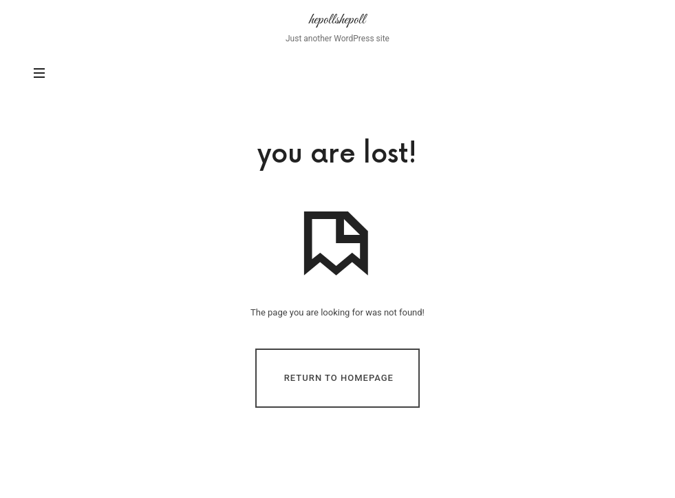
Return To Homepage (339, 377)
